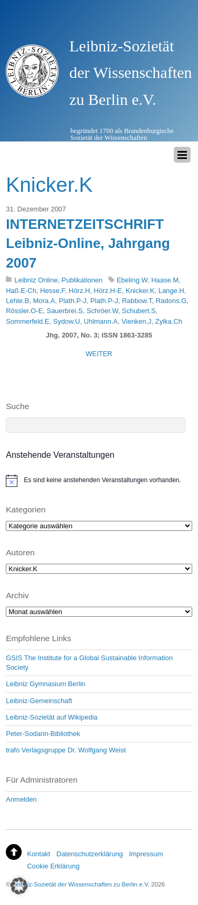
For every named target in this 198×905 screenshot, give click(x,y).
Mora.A (44, 301)
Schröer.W (102, 311)
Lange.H (171, 291)
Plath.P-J (73, 301)
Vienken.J (136, 321)
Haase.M (164, 280)
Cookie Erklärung (53, 866)
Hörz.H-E (108, 291)
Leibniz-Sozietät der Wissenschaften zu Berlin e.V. (80, 884)
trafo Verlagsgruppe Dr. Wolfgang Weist (66, 750)
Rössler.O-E (24, 311)
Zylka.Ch (168, 321)
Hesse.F (52, 291)
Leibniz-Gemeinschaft (39, 701)
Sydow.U (66, 321)
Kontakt (38, 854)
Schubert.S (139, 311)
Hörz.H (79, 291)
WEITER (99, 354)
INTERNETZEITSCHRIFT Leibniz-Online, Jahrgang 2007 (88, 243)
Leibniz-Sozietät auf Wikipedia (52, 717)
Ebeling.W (132, 280)
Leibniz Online (36, 280)
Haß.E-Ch (21, 291)
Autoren (20, 552)
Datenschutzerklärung (89, 854)
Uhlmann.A (101, 321)
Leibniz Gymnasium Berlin (45, 684)
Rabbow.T (137, 301)
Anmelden (21, 799)
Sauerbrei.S (64, 311)
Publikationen (82, 280)
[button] (19, 886)
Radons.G (171, 301)
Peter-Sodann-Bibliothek (43, 734)
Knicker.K (140, 291)
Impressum (146, 854)
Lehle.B (17, 301)
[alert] (99, 480)
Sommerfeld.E (27, 321)
